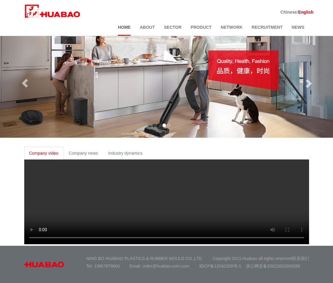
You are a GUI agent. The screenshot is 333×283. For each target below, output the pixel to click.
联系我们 (300, 258)
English (306, 12)
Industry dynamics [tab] (125, 153)
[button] (25, 83)
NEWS (298, 27)
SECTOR (172, 27)
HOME (124, 27)
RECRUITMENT (267, 27)
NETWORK (231, 27)
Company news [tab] (83, 153)
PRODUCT (201, 27)
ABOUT (147, 27)
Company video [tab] (43, 153)
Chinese (289, 12)
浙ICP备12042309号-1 (220, 266)
